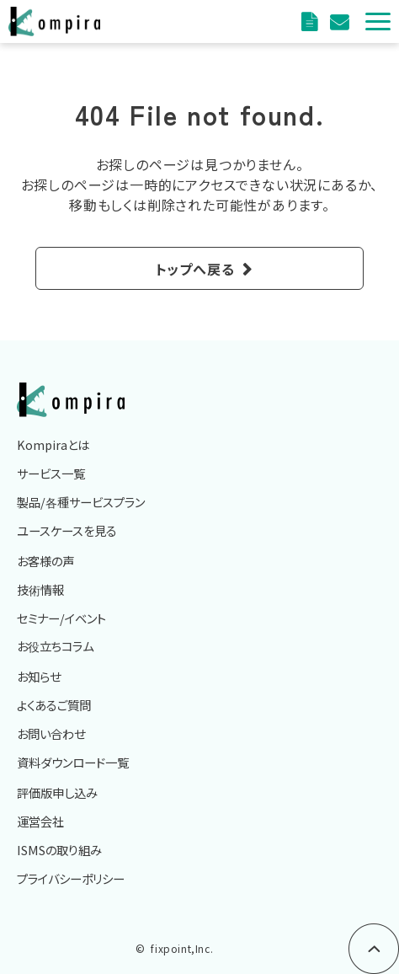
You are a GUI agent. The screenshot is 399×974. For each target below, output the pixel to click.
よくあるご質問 (54, 705)
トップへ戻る (195, 269)
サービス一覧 (51, 473)
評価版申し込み (57, 792)
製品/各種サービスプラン (81, 502)
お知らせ (39, 676)
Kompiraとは (53, 444)
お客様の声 (45, 561)
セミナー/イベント (61, 618)
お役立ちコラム (55, 646)
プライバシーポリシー (71, 878)
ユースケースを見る (67, 530)
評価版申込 (341, 21)
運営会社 (40, 821)
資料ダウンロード (311, 21)
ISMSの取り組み (59, 850)
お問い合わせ (51, 733)
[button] (378, 21)
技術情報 (40, 589)
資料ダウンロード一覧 (73, 762)
